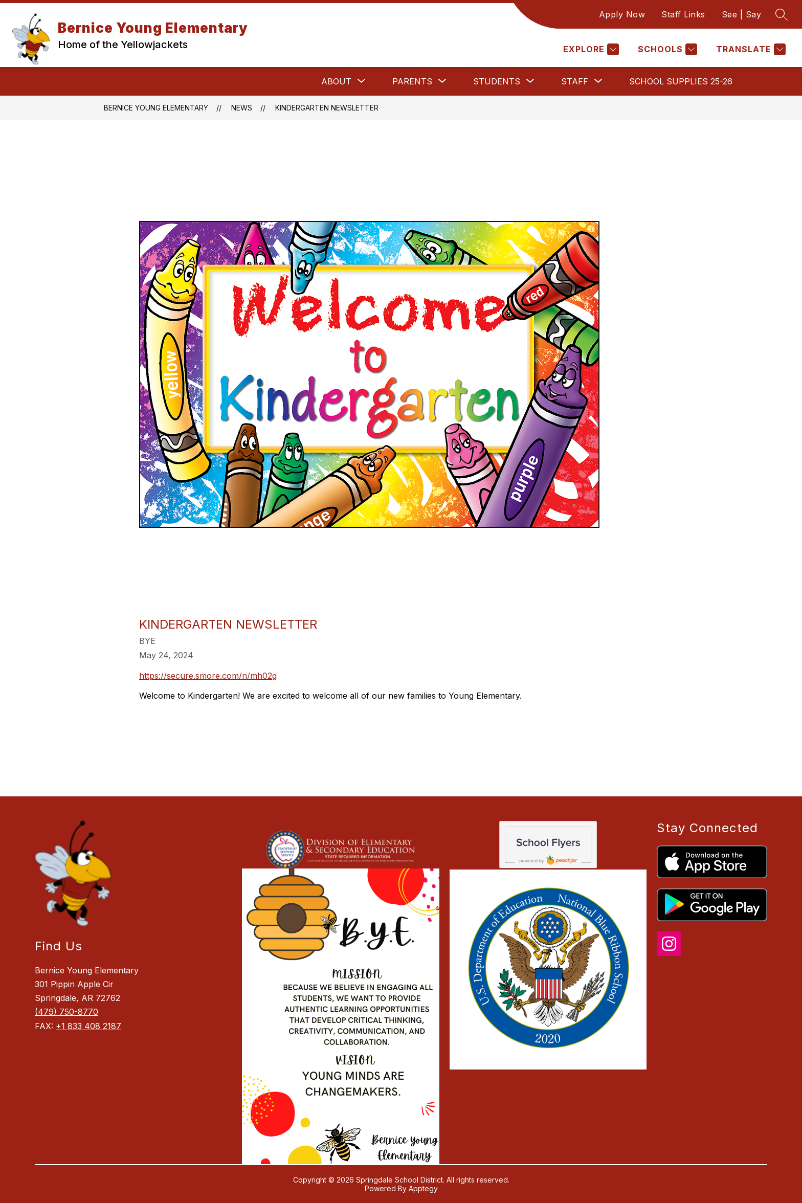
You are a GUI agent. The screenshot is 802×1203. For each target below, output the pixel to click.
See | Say (742, 14)
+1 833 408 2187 (88, 1026)
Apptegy (423, 1188)
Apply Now (622, 14)
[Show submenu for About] (336, 81)
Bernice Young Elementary (156, 107)
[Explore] (590, 49)
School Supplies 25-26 (680, 81)
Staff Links (683, 14)
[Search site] (781, 14)
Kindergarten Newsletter (326, 107)
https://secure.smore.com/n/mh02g (208, 676)
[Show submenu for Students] (496, 81)
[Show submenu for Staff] (574, 81)
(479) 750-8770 (66, 1012)
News (241, 107)
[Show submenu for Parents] (412, 81)
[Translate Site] (750, 49)
